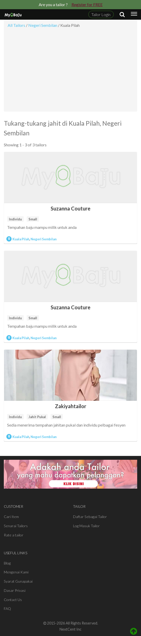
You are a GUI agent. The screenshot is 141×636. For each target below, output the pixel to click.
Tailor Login (100, 14)
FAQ (7, 608)
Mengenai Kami (16, 572)
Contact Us (13, 599)
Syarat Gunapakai (18, 581)
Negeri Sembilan (44, 239)
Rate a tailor (13, 535)
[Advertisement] (70, 71)
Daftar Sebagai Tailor (90, 516)
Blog (7, 563)
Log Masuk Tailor (86, 526)
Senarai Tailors (16, 526)
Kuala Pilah (20, 239)
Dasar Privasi (14, 590)
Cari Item (11, 516)
